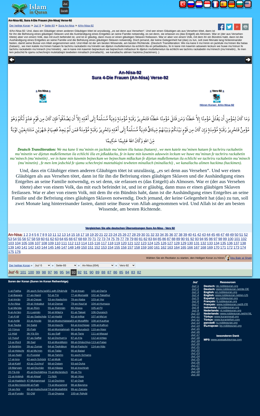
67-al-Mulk (54, 359)
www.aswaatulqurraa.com (226, 339)
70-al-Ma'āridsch (58, 372)
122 (137, 243)
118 (110, 243)
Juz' (65, 3)
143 (38, 247)
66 (71, 239)
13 (64, 235)
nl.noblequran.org (230, 310)
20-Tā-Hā (14, 372)
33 (157, 235)
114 (84, 243)
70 (89, 239)
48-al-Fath (33, 384)
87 (169, 239)
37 (176, 235)
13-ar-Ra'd (14, 342)
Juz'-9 (195, 310)
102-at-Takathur (100, 295)
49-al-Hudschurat (37, 389)
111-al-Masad (99, 333)
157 (130, 247)
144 (44, 247)
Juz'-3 (195, 292)
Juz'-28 (195, 368)
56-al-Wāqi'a (55, 312)
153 (104, 247)
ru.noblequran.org (226, 322)
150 (84, 247)
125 (157, 243)
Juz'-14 (195, 325)
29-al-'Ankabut (35, 303)
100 (230, 239)
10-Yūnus (14, 329)
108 (44, 243)
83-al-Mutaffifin (80, 320)
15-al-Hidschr (16, 350)
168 (203, 247)
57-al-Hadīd (55, 316)
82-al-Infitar (77, 316)
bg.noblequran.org (231, 325)
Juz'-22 (195, 350)
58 (33, 239)
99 (225, 239)
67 (75, 239)
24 (115, 235)
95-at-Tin (76, 372)
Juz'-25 (195, 359)
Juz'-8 (195, 307)
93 (197, 239)
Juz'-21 (195, 347)
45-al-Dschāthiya (37, 372)
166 (190, 247)
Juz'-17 (195, 334)
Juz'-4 (195, 295)
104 (18, 243)
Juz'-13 (195, 322)
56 (24, 239)
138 (243, 243)
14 (68, 235)
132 (203, 243)
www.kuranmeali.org (226, 316)
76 (117, 239)
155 (117, 247)
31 (148, 235)
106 (31, 243)
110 (57, 243)
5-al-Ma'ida (15, 308)
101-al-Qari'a (99, 290)
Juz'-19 (195, 340)
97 (215, 239)
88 (173, 239)
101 (237, 239)
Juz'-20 (195, 344)
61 (47, 239)
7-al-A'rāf (13, 316)
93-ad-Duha (78, 363)
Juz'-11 (195, 316)
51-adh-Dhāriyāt (57, 290)
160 (150, 247)
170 (216, 247)
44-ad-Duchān (35, 367)
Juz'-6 (195, 301)
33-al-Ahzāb (34, 320)
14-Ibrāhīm (14, 346)
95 (206, 239)
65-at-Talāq (54, 350)
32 (152, 235)
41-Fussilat (33, 355)
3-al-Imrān (14, 299)
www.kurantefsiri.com (227, 319)
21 (101, 235)
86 (164, 239)
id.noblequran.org (228, 307)
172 (230, 247)
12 (59, 235)
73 (103, 239)
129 (183, 243)
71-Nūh (52, 376)
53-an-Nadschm (57, 299)
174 (243, 247)
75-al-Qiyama (56, 393)
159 (144, 247)
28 (134, 235)
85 (159, 239)
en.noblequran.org (226, 292)
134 (216, 243)
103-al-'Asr (97, 299)
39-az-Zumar (34, 346)
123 (144, 243)
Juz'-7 (195, 304)
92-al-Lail (76, 359)
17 (82, 235)
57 (29, 239)
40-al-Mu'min (34, 350)
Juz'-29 (195, 371)
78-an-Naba (78, 299)
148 (71, 247)
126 (163, 243)
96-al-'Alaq (77, 376)
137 (236, 243)
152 (97, 247)
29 (138, 235)
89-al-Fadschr (79, 346)
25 (120, 235)
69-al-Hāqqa (55, 367)
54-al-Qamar (55, 303)
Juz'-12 (195, 319)
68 (80, 239)
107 (38, 243)
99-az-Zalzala (79, 389)
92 (192, 239)
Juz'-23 (195, 353)
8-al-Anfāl (14, 320)
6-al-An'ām (14, 312)
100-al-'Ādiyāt (79, 393)
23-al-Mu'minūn (17, 384)
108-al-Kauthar (100, 320)
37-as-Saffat (34, 337)
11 (54, 235)
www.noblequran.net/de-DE (232, 289)
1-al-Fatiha (14, 290)
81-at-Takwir (78, 312)
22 (106, 235)
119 (117, 243)
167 (197, 247)
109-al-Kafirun (99, 325)
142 (31, 247)
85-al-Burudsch (80, 329)
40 (190, 235)
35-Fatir (31, 329)
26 (124, 235)
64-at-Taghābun (57, 346)
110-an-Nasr (98, 329)
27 (129, 235)
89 (178, 239)
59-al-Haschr (55, 325)
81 (141, 239)
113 (77, 243)
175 (11, 252)
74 (108, 239)
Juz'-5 (37, 25)
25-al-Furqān (16, 393)
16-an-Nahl (15, 355)
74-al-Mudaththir (57, 389)
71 (94, 239)
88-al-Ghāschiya (81, 342)
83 (150, 239)
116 (97, 243)
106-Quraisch (99, 312)
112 (71, 243)
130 (190, 243)
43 (204, 235)
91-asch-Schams (81, 355)
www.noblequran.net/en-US (231, 295)
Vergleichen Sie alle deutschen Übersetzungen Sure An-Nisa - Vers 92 (130, 227)
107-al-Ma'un (99, 316)
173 (236, 247)
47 (222, 235)
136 (230, 243)
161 (157, 247)
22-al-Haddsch (17, 380)
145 (51, 247)
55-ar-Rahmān (56, 308)
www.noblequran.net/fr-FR (232, 304)
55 (19, 239)
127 (170, 243)
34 (162, 235)
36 (171, 235)
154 (110, 247)
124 (150, 243)
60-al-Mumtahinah (58, 329)
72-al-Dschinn (56, 380)
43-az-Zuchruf (35, 363)
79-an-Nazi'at (79, 303)
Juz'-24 (195, 356)
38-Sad (31, 342)
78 (127, 239)
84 (155, 239)
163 (170, 247)
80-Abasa (76, 308)
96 (211, 239)
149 (77, 247)
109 (51, 243)
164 (177, 247)
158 (137, 247)
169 (210, 247)
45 (213, 235)
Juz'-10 (195, 313)
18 (87, 235)
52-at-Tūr (53, 295)
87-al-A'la (76, 337)
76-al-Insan (77, 290)
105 (24, 243)
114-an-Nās (98, 346)
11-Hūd (12, 333)
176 (18, 252)
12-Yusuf (13, 337)
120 (124, 243)
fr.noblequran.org (227, 301)
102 (244, 239)
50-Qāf (31, 393)
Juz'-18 (195, 337)
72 (99, 239)
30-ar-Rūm (33, 308)
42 (199, 235)
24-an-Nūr (14, 389)
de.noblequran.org (227, 286)
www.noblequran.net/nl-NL (236, 313)
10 (50, 235)
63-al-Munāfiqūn (57, 342)
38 (180, 235)
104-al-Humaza (100, 303)
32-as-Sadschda (36, 316)
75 (113, 239)
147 (64, 247)
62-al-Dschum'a (57, 337)
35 (166, 235)
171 (223, 247)
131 (197, 243)
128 (177, 243)
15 (73, 235)
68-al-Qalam (55, 363)
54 (15, 239)
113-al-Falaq (98, 342)
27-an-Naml (34, 295)
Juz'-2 (195, 289)
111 (64, 243)
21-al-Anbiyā (15, 376)
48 (227, 235)
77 (122, 239)
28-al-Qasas (34, 299)
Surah (64, 10)
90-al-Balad (78, 350)
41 (194, 235)
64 (61, 239)
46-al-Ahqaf (34, 376)
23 (110, 235)
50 (236, 235)
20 (96, 235)
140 (18, 247)
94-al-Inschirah (80, 367)
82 (145, 239)
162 (163, 247)
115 (91, 243)
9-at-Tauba (14, 325)
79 (131, 239)
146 (57, 247)
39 (185, 235)
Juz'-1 (195, 286)
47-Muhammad (36, 380)
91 (187, 239)
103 (11, 243)
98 (220, 239)
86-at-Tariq (77, 333)
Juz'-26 (195, 362)
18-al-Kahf (14, 363)
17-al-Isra (14, 359)
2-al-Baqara (15, 295)
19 (92, 235)
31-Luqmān (33, 312)
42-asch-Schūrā (36, 359)
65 (66, 239)
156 (124, 247)
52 (246, 235)
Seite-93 (50, 25)
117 (104, 243)
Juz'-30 (195, 374)
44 (208, 235)
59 (38, 239)
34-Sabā (32, 325)
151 (91, 247)
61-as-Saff (54, 333)
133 (210, 243)
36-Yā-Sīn (33, 333)
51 (241, 235)
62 (52, 239)
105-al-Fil (97, 308)
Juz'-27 (195, 365)
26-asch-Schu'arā (37, 290)
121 (130, 243)
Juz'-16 (195, 331)
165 (183, 247)
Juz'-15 (195, 328)
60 (43, 239)
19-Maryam (15, 367)
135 (223, 243)
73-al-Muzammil (57, 384)
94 (201, 239)
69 (85, 239)
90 (183, 239)
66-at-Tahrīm (55, 355)
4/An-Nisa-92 (86, 25)
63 (57, 239)
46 (218, 235)
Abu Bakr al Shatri (241, 257)
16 (78, 235)
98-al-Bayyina (79, 384)
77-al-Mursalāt (79, 295)
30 (143, 235)
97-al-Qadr (77, 380)
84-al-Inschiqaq (80, 325)
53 (10, 239)
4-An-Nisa (14, 303)
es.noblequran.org (227, 298)
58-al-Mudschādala (59, 320)
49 (232, 235)
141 (24, 247)
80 (136, 239)
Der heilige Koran (19, 25)
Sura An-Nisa (66, 25)
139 (11, 247)
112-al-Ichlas (99, 337)
